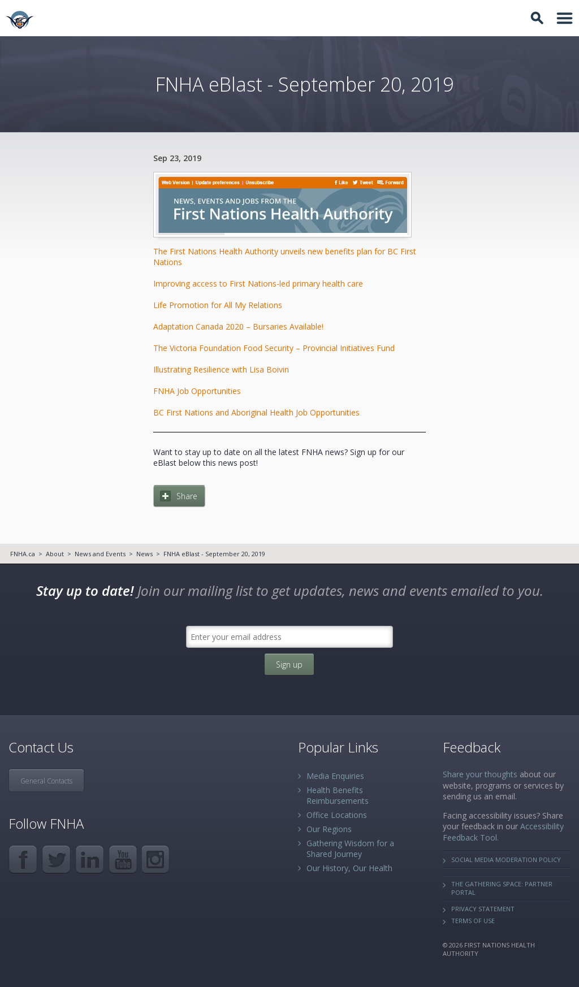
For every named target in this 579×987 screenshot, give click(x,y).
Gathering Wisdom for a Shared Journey (350, 848)
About (55, 553)
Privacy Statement (483, 908)
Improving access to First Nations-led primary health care (258, 283)
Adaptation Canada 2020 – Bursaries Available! (238, 326)
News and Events (100, 553)
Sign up (289, 664)
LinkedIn (89, 859)
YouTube (123, 859)
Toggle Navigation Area (565, 18)
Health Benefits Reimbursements (337, 795)
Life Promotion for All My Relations (217, 305)
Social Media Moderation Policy (506, 859)
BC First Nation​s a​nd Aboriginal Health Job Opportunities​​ (256, 412)
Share (186, 496)
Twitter (56, 859)
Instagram (156, 859)
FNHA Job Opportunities (197, 391)
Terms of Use (473, 920)
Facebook (22, 859)
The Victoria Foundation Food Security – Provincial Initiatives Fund (274, 348)
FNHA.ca (22, 553)
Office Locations (336, 814)
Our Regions (329, 829)
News (144, 553)
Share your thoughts (480, 774)
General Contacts (46, 781)
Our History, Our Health (349, 868)
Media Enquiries (335, 775)
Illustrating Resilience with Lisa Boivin (221, 369)
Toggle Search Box (539, 18)
